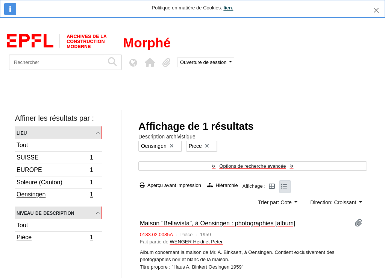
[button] (149, 62)
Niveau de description (45, 212)
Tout (22, 145)
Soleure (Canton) (54, 183)
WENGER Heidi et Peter (196, 242)
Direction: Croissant (334, 202)
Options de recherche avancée (252, 166)
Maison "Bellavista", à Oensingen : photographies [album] (218, 223)
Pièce (54, 238)
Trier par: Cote (275, 202)
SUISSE (54, 158)
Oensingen (54, 195)
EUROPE (54, 171)
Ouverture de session (204, 62)
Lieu (22, 132)
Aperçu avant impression (170, 185)
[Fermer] (376, 10)
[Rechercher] (56, 62)
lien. (228, 8)
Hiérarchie (222, 185)
